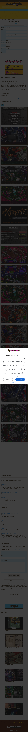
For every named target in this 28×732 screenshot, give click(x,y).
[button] (14, 382)
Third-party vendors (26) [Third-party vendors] (14, 366)
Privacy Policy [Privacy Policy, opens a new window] (21, 376)
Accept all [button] (20, 379)
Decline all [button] (8, 379)
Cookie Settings (15, 376)
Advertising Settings (11, 374)
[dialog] (14, 366)
